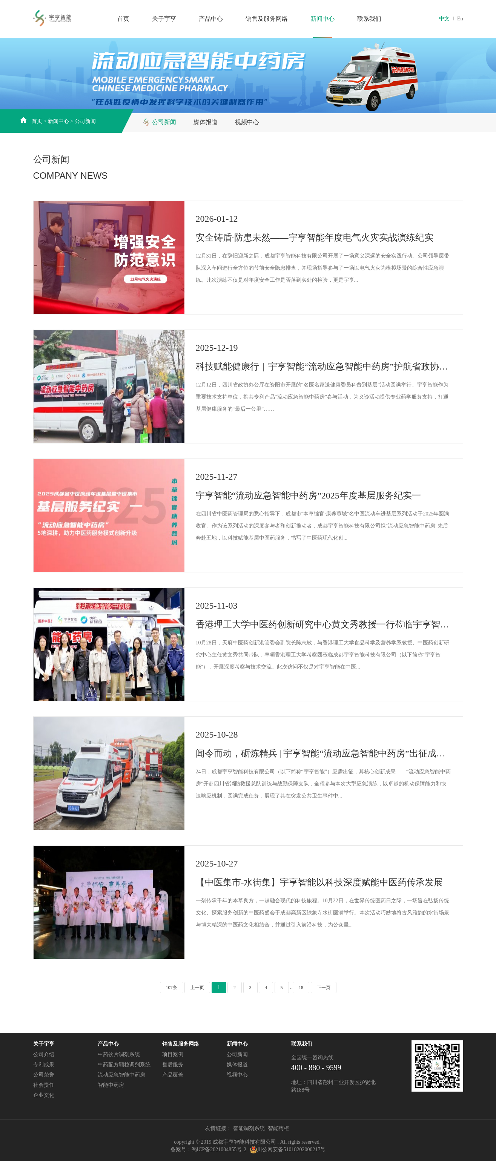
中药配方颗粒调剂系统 (124, 1064)
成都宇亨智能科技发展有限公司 (69, 18)
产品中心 (211, 18)
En (460, 18)
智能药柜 (278, 1128)
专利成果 (43, 1064)
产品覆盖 (172, 1075)
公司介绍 (43, 1054)
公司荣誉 (43, 1075)
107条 (171, 987)
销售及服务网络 (267, 18)
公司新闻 (85, 121)
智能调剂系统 (249, 1128)
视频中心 (247, 122)
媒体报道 (205, 122)
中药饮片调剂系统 (119, 1054)
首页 (123, 18)
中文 (444, 18)
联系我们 (369, 18)
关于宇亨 (164, 18)
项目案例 (172, 1054)
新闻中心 (322, 18)
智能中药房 (111, 1085)
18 (301, 987)
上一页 (197, 987)
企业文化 (43, 1095)
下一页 (323, 987)
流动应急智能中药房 (121, 1075)
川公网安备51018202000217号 (291, 1149)
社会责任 (43, 1085)
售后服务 (172, 1064)
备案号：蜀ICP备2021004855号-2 (208, 1149)
